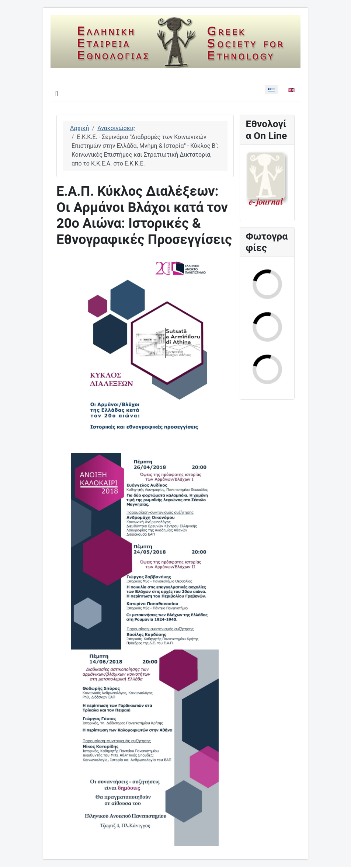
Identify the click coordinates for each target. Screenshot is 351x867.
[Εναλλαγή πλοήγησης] (57, 93)
